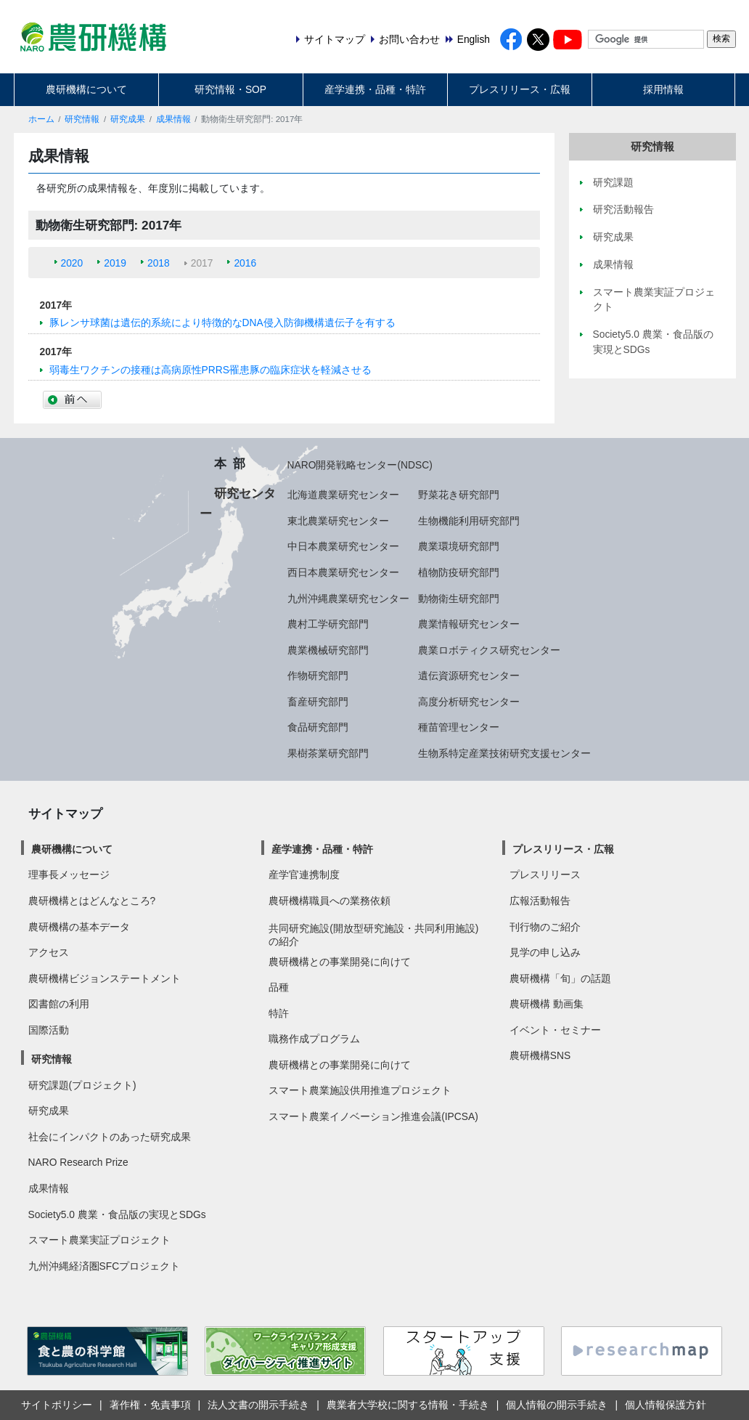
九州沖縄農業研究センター (348, 598)
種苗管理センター (458, 727)
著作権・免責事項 (150, 1405)
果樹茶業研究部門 (328, 753)
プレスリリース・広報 (519, 89)
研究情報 (82, 119)
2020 (72, 263)
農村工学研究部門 (328, 624)
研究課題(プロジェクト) (82, 1085)
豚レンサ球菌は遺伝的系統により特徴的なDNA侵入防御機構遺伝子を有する (222, 322)
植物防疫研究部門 (458, 572)
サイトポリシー (56, 1405)
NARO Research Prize (78, 1162)
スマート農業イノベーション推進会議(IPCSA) (373, 1116)
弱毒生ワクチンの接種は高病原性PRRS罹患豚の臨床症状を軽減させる (210, 370)
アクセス (48, 952)
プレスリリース (545, 874)
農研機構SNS (539, 1055)
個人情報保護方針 (665, 1405)
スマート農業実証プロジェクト (99, 1240)
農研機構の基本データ (79, 927)
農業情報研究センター (469, 624)
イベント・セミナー (555, 1030)
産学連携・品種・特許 (375, 89)
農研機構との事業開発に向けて (340, 961)
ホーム (41, 119)
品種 (279, 987)
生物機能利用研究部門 (469, 521)
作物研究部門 (317, 675)
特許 (279, 1013)
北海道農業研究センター (343, 494)
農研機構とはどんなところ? (92, 900)
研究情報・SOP (230, 89)
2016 (245, 263)
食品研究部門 (317, 727)
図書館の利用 (58, 1004)
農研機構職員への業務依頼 (329, 900)
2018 (158, 263)
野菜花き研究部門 (458, 494)
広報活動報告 (539, 900)
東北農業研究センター (338, 521)
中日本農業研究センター (343, 546)
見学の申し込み (545, 952)
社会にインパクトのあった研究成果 (109, 1137)
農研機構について (86, 89)
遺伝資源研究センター (469, 675)
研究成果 (127, 119)
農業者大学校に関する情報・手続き (408, 1405)
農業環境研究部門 (458, 546)
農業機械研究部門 (328, 650)
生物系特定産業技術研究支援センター (504, 753)
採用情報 (663, 89)
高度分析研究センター (469, 701)
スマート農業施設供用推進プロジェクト (360, 1090)
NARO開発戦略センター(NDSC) (360, 465)
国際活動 (48, 1030)
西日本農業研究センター (343, 572)
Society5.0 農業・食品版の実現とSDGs (117, 1214)
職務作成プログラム (314, 1038)
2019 (115, 263)
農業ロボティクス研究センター (489, 650)
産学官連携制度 (304, 874)
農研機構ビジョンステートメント (104, 978)
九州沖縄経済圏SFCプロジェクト (104, 1266)
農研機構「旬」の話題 (560, 978)
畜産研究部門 (317, 701)
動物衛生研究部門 (458, 598)
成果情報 (173, 119)
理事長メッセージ (69, 874)
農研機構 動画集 (546, 1004)
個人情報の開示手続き (556, 1405)
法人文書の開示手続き (258, 1405)
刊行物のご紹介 (545, 927)
